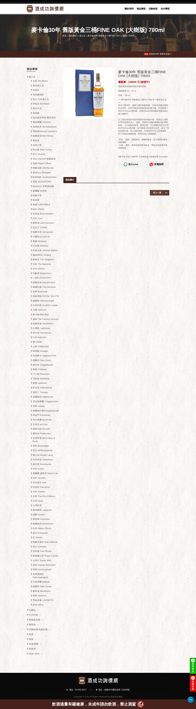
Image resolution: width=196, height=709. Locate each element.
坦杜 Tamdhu (39, 478)
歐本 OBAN (38, 209)
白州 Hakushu (40, 337)
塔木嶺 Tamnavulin (42, 333)
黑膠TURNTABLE (41, 204)
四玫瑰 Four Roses (42, 551)
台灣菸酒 (37, 505)
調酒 (31, 634)
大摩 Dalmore (39, 310)
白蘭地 (32, 610)
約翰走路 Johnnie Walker (45, 250)
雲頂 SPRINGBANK (42, 450)
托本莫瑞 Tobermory (43, 459)
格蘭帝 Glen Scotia (42, 586)
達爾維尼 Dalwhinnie (43, 397)
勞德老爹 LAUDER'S (43, 600)
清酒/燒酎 (33, 644)
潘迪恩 (36, 140)
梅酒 (31, 639)
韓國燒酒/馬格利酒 (38, 629)
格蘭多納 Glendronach (44, 282)
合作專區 (165, 8)
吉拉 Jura (37, 218)
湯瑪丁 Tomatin (40, 392)
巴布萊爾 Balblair (41, 582)
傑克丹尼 (37, 108)
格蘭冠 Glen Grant (42, 360)
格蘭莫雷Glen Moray (43, 136)
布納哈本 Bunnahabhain (45, 127)
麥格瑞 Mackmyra (41, 591)
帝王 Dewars (39, 154)
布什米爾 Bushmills (42, 420)
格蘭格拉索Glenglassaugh (46, 410)
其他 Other (38, 605)
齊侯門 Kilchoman (41, 415)
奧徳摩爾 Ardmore (42, 122)
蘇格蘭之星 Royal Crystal (45, 556)
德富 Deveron (39, 595)
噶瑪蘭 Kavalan (40, 351)
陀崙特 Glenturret (41, 487)
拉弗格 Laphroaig (41, 328)
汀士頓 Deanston (41, 374)
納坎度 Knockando (42, 464)
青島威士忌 (38, 85)
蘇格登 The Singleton (43, 259)
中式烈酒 (33, 615)
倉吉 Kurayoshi (40, 533)
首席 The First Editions (44, 496)
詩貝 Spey (38, 501)
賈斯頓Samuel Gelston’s (45, 131)
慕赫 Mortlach (39, 241)
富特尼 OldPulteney (42, 388)
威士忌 (82, 36)
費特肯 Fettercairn (42, 433)
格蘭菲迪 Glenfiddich (43, 323)
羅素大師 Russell (41, 429)
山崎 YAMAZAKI (41, 346)
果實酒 (32, 649)
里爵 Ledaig (38, 406)
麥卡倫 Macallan (41, 314)
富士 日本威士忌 (41, 99)
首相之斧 (37, 145)
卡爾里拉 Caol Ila (41, 236)
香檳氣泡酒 (34, 620)
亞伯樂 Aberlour (40, 246)
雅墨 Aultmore (40, 383)
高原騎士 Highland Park (44, 355)
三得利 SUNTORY (42, 278)
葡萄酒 (32, 624)
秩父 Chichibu (39, 546)
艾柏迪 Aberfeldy (41, 378)
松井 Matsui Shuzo (42, 528)
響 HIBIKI (37, 342)
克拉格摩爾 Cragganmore (45, 401)
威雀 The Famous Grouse (45, 319)
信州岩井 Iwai (39, 482)
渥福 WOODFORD (42, 181)
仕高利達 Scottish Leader (45, 305)
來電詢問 (156, 166)
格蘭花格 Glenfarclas (43, 168)
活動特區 (153, 8)
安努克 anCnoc (40, 424)
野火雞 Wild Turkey (42, 149)
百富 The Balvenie (42, 264)
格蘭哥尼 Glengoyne (43, 232)
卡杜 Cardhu (39, 491)
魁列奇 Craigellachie (43, 365)
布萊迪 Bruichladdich (43, 213)
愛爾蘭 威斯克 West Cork (45, 473)
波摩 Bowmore (40, 291)
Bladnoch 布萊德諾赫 (43, 186)
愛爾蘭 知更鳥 (40, 191)
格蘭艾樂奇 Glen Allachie (45, 542)
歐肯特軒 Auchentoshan (45, 177)
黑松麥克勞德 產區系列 (44, 117)
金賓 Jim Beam (40, 81)
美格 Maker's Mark (42, 163)
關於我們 (129, 8)
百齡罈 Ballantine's (42, 273)
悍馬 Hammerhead (42, 569)
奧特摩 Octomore (41, 519)
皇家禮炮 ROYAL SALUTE (46, 296)
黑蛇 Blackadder (41, 446)
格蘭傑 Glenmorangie (43, 301)
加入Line (131, 166)
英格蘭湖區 (38, 94)
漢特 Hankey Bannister (44, 565)
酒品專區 (141, 8)
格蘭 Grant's (39, 514)
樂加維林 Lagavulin (42, 510)
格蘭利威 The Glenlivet (44, 287)
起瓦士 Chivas (40, 227)
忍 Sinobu (37, 537)
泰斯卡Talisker (40, 369)
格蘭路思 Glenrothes (43, 523)
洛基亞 (36, 90)
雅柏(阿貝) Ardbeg (42, 255)
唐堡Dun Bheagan (42, 172)
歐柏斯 (36, 200)
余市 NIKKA (38, 268)
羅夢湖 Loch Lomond (43, 223)
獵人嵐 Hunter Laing (43, 455)
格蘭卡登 (37, 195)
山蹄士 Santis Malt (42, 560)
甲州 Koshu (38, 469)
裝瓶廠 (36, 113)
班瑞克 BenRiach (41, 104)
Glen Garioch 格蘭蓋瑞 (44, 159)
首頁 (64, 36)
